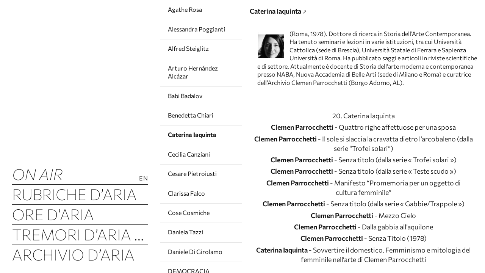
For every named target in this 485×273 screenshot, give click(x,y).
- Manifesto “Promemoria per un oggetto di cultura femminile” (363, 230)
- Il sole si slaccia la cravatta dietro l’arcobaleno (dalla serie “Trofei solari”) (363, 181)
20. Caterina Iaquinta (363, 149)
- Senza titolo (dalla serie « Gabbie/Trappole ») (363, 254)
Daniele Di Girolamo (195, 251)
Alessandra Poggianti (196, 29)
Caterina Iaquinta (192, 134)
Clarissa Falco (186, 193)
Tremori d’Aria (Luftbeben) (80, 234)
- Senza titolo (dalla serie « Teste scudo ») (363, 212)
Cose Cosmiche (189, 212)
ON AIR (37, 174)
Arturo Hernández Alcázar (193, 72)
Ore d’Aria (53, 214)
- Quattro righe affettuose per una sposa (363, 162)
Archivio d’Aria (73, 254)
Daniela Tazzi (185, 231)
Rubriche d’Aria (74, 194)
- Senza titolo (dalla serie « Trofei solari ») (363, 199)
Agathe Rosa (185, 9)
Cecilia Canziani (189, 154)
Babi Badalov (185, 95)
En (143, 178)
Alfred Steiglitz (188, 48)
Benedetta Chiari (190, 115)
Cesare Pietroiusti (192, 173)
